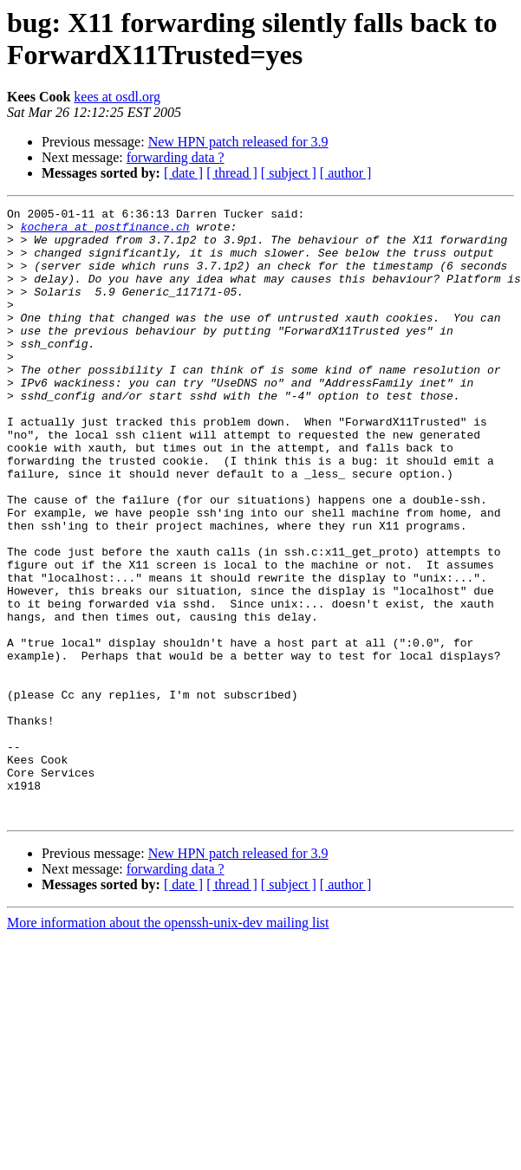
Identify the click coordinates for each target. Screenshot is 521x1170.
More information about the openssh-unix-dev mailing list (168, 1044)
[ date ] (183, 173)
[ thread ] (231, 173)
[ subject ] (288, 173)
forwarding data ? (176, 157)
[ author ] (346, 173)
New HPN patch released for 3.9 (238, 141)
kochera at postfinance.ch (105, 231)
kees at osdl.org (117, 96)
